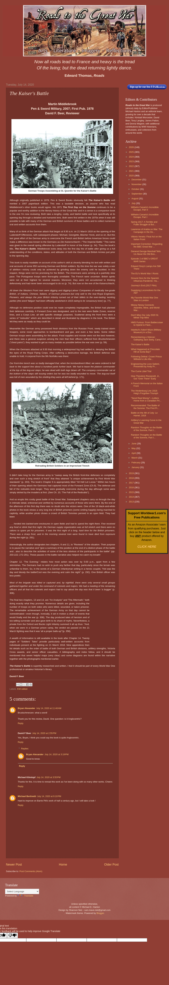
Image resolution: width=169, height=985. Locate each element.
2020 (131, 175)
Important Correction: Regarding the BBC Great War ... (146, 245)
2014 (131, 497)
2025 (131, 152)
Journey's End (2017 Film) (144, 285)
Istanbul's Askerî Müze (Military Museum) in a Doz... (146, 331)
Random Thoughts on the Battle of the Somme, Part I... (146, 428)
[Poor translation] (12, 935)
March (134, 457)
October (135, 189)
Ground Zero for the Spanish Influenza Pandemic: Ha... (145, 279)
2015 (131, 492)
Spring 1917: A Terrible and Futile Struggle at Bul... (144, 223)
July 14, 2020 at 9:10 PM (49, 796)
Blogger (100, 913)
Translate (25, 895)
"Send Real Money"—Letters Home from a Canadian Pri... (146, 399)
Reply (20, 723)
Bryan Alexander (26, 708)
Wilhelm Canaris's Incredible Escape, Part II (145, 208)
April (133, 453)
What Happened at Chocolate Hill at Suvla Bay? (145, 350)
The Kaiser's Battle (140, 344)
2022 (131, 166)
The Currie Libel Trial (141, 371)
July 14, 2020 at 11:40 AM (48, 708)
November (136, 184)
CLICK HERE (146, 546)
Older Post (111, 864)
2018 (131, 478)
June (134, 443)
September (137, 193)
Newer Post (14, 864)
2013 (131, 501)
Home (63, 864)
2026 (131, 147)
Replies (25, 748)
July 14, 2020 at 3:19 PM (57, 754)
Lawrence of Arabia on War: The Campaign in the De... (146, 230)
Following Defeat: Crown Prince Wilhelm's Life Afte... (146, 357)
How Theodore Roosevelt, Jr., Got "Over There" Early (145, 377)
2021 (131, 171)
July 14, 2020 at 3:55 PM (49, 777)
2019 (131, 473)
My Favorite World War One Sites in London (144, 298)
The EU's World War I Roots (144, 273)
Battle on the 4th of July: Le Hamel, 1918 (144, 414)
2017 (131, 482)
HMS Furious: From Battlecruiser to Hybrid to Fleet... (147, 323)
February (136, 462)
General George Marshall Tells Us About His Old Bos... (146, 252)
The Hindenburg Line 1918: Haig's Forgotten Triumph (144, 392)
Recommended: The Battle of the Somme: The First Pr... (145, 406)
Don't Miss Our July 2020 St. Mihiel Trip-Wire (145, 316)
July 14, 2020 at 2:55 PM (44, 733)
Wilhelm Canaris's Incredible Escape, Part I (145, 215)
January (135, 467)
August (135, 198)
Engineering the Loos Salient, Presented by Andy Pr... (145, 365)
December (136, 179)
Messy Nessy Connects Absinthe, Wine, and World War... (145, 308)
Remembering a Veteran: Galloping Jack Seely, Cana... (146, 338)
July (133, 203)
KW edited (22, 689)
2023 (131, 161)
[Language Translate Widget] (22, 891)
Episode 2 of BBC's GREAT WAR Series (144, 259)
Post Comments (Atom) (30, 871)
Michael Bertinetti (27, 796)
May (133, 448)
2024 (131, 157)
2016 (131, 487)
